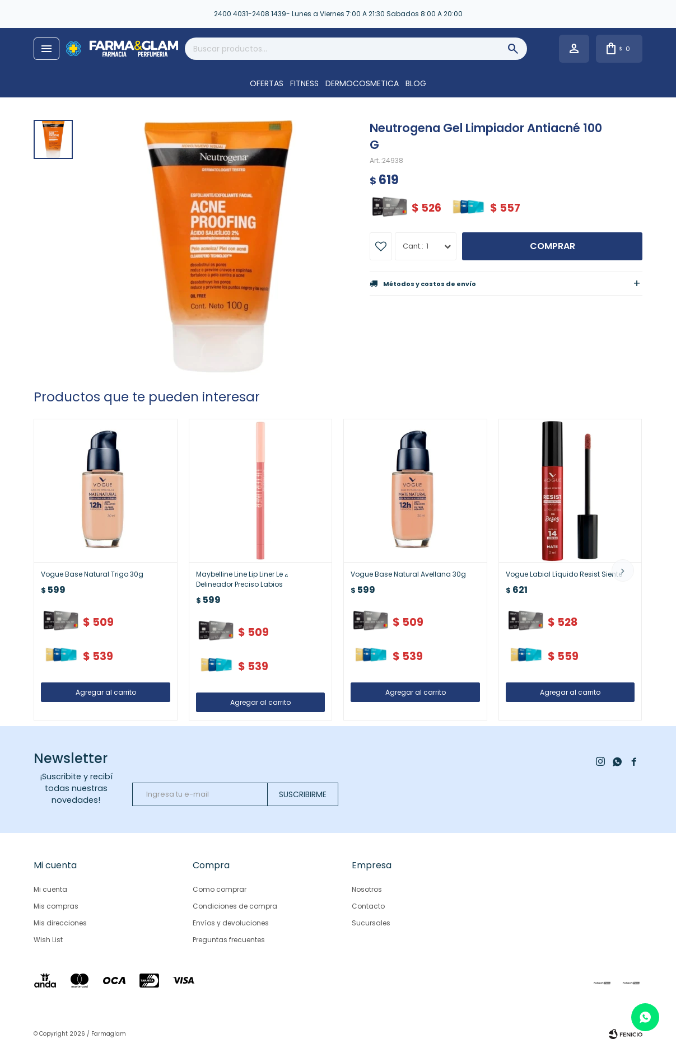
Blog (415, 83)
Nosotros (367, 889)
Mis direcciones (60, 923)
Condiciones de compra (235, 906)
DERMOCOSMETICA (362, 83)
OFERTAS (266, 83)
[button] (623, 570)
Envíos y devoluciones (231, 923)
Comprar (552, 246)
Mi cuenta (50, 889)
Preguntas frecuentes (229, 939)
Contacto (368, 906)
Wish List (48, 939)
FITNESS (304, 83)
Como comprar (219, 889)
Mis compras (56, 906)
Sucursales (371, 923)
